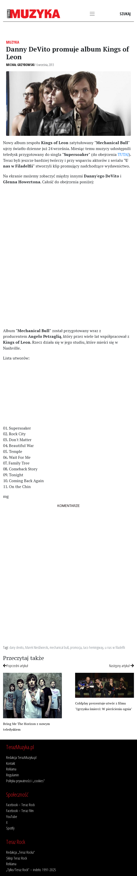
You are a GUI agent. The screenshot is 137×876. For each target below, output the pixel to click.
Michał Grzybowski (20, 65)
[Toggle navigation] (92, 14)
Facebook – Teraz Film (20, 810)
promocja (76, 647)
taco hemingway (93, 647)
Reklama (11, 769)
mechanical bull (59, 647)
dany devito (16, 647)
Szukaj (125, 13)
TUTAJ (123, 154)
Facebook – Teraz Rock (20, 804)
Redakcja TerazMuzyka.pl (21, 757)
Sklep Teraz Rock (16, 858)
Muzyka (12, 42)
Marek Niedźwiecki (36, 647)
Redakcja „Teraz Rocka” (20, 852)
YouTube (11, 816)
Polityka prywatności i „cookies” (25, 780)
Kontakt (10, 763)
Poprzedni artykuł (15, 665)
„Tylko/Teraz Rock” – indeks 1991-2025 (31, 869)
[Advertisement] (68, 216)
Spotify (10, 828)
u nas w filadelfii (115, 647)
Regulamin (12, 775)
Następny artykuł (121, 665)
